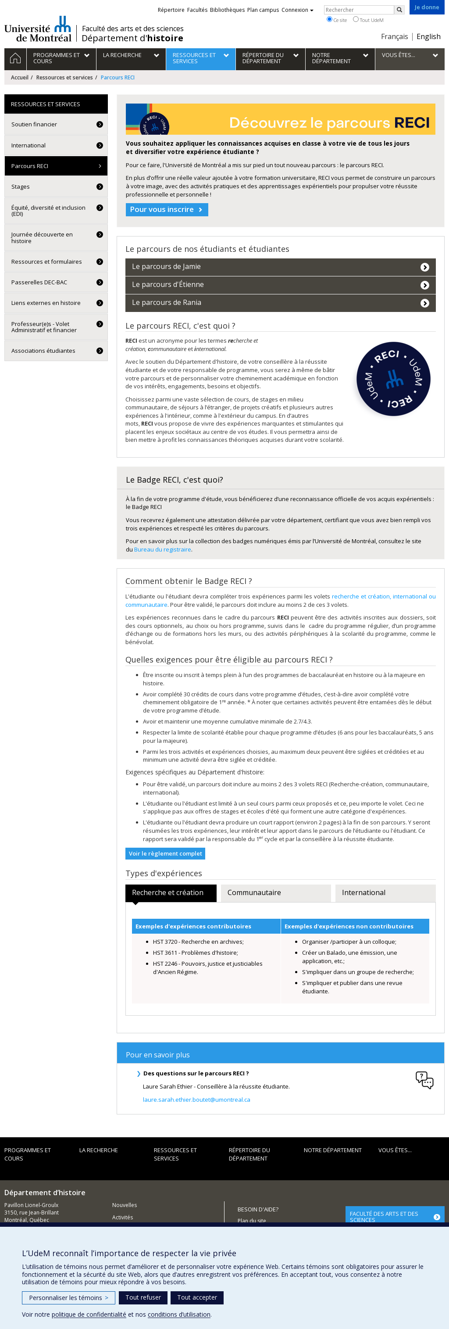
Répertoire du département (249, 1154)
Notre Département (333, 1150)
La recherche (98, 1150)
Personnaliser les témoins (68, 1297)
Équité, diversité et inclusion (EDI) (48, 211)
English (429, 36)
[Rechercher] (399, 9)
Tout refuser (143, 1297)
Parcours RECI (29, 166)
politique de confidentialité (89, 1314)
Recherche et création (167, 892)
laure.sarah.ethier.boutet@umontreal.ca (196, 1105)
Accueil (20, 77)
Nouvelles (124, 1205)
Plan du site (252, 1221)
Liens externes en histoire (46, 303)
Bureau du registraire (162, 549)
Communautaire (254, 892)
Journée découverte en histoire (42, 237)
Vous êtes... (395, 1150)
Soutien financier (34, 124)
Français (394, 36)
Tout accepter (197, 1297)
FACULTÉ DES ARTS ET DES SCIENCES (384, 1217)
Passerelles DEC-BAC (39, 282)
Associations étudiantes (43, 351)
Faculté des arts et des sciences (133, 28)
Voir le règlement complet (165, 853)
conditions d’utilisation (179, 1314)
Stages (20, 186)
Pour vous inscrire (162, 209)
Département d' (132, 38)
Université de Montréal (37, 28)
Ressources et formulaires (46, 261)
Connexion (298, 10)
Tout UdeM (368, 19)
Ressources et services (64, 77)
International (363, 892)
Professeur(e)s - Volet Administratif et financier (44, 327)
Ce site (337, 19)
